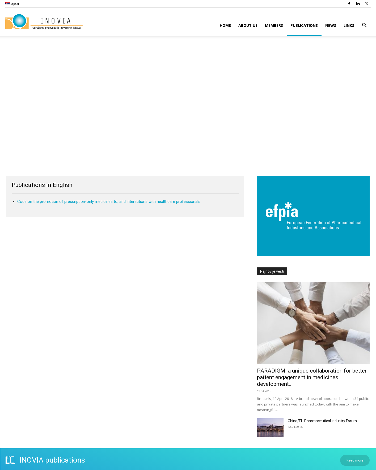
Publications (304, 25)
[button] (364, 25)
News (330, 25)
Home (225, 25)
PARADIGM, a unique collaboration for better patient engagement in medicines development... (312, 377)
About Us (247, 25)
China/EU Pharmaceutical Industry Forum (322, 421)
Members (274, 25)
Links (349, 25)
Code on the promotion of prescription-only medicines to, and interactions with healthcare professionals (108, 201)
